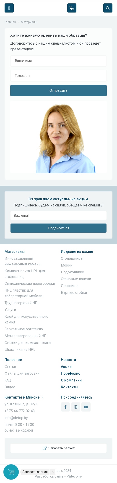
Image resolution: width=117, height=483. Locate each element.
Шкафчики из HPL (20, 349)
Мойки (66, 265)
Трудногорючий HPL (22, 303)
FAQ (8, 380)
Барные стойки (74, 292)
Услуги (10, 310)
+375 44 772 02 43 (20, 411)
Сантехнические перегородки (30, 283)
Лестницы (69, 286)
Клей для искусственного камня (26, 319)
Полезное (13, 360)
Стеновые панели (76, 279)
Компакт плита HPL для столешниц (25, 274)
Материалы (15, 251)
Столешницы (72, 258)
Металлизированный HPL (27, 336)
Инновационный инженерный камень (23, 261)
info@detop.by (16, 418)
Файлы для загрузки (22, 373)
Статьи (10, 366)
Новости (68, 360)
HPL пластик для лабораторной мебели (23, 293)
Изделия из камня (77, 251)
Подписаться (58, 228)
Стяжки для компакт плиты (28, 343)
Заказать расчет (59, 448)
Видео (10, 387)
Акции (66, 366)
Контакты (69, 387)
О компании (71, 380)
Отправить (58, 90)
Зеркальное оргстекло (24, 329)
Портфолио (71, 373)
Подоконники (72, 272)
